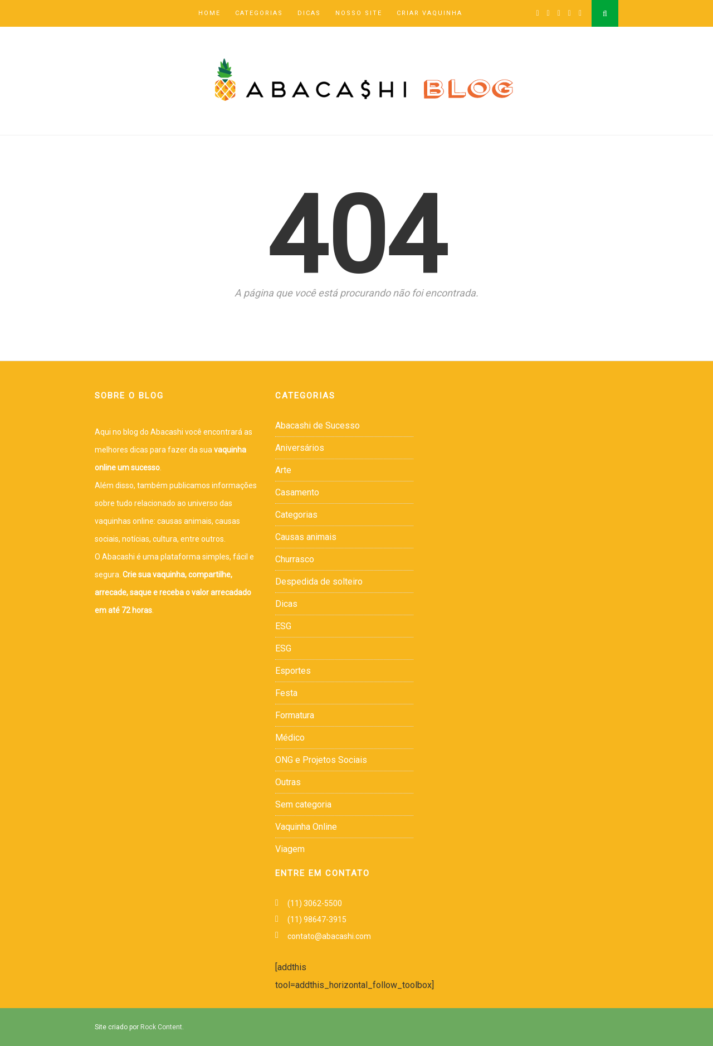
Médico (290, 737)
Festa (286, 693)
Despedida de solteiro (319, 581)
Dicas (309, 13)
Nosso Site (358, 13)
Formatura (294, 715)
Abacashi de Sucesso (317, 425)
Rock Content (161, 1027)
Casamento (297, 492)
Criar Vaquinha (429, 13)
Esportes (293, 670)
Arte (283, 470)
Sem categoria (303, 804)
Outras (288, 782)
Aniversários (299, 447)
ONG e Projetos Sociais (321, 760)
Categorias (259, 13)
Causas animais (305, 537)
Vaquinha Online (306, 826)
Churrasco (294, 559)
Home (209, 13)
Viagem (290, 849)
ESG (283, 626)
